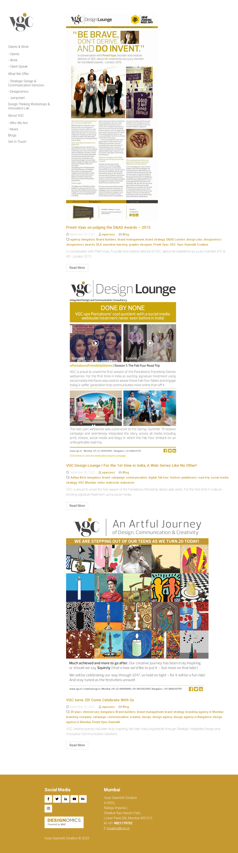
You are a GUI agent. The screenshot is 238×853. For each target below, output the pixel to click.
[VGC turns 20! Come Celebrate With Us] (148, 605)
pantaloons (189, 477)
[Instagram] (48, 808)
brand (106, 477)
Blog (126, 234)
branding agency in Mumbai (204, 712)
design (146, 717)
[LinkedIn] (66, 799)
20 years (76, 712)
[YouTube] (74, 799)
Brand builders (106, 239)
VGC (173, 244)
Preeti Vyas (161, 244)
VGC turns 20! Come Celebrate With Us (100, 700)
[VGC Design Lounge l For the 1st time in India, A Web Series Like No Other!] (148, 369)
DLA (99, 244)
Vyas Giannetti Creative (192, 244)
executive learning (115, 244)
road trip (204, 477)
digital (152, 477)
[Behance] (83, 799)
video (101, 482)
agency (75, 239)
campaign (118, 477)
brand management (131, 239)
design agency (162, 717)
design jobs (194, 239)
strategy (71, 482)
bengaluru (88, 239)
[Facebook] (48, 799)
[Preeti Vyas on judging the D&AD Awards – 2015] (148, 117)
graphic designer (140, 244)
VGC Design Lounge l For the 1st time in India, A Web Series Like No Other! (131, 465)
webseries (127, 482)
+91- (119, 823)
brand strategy (155, 239)
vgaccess (108, 234)
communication (136, 477)
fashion (175, 477)
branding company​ (79, 717)
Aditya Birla (78, 477)
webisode (112, 482)
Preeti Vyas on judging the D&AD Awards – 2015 (108, 227)
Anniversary (91, 712)
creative (135, 717)
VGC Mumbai (87, 482)
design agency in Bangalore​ (193, 717)
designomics (213, 239)
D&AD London (175, 239)
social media (219, 477)
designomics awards (80, 244)
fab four (163, 477)
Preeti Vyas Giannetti (106, 722)
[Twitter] (57, 799)
